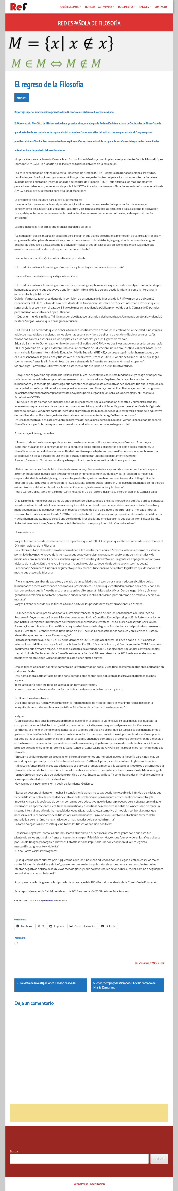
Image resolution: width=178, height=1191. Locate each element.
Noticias (90, 7)
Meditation (97, 1184)
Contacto (161, 7)
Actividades (105, 7)
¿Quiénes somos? (69, 7)
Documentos (125, 7)
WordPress (80, 1184)
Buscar (14, 1151)
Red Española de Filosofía (89, 23)
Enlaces (144, 7)
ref (162, 963)
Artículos (21, 98)
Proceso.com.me (48, 900)
